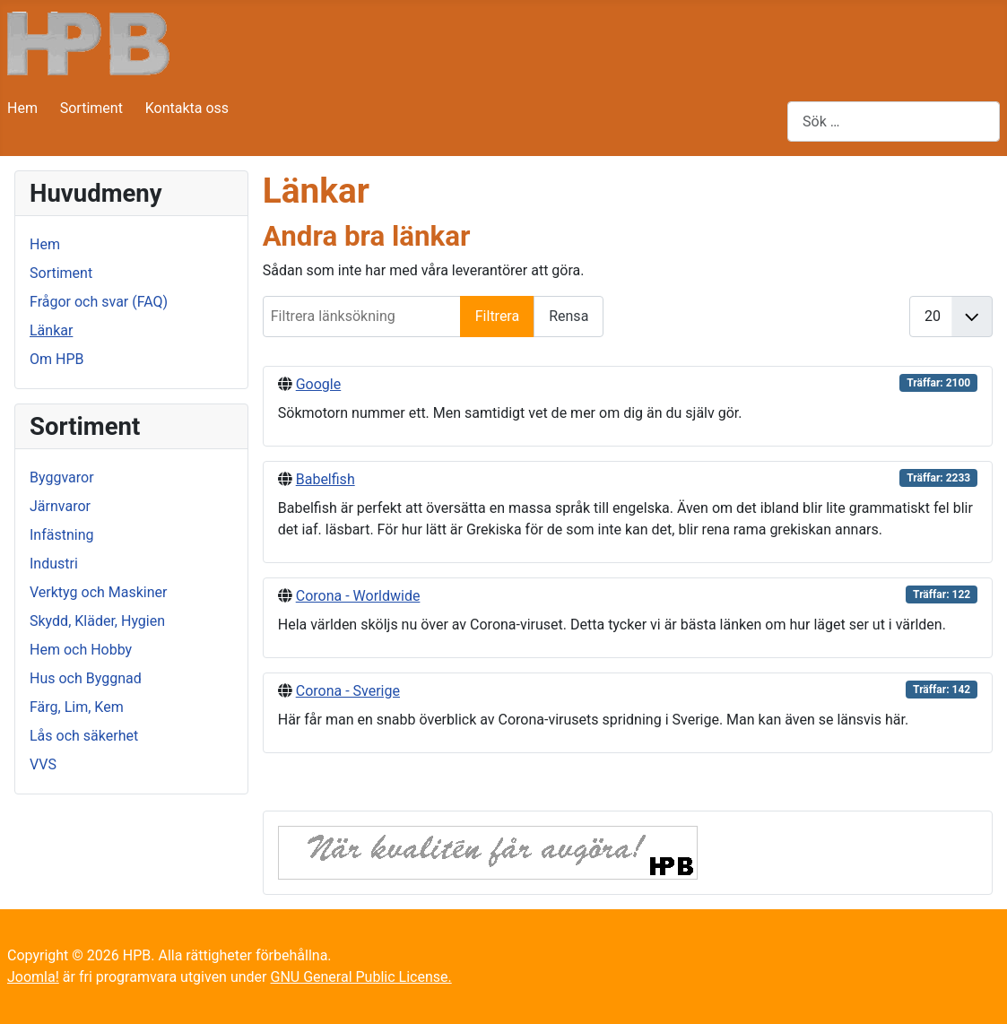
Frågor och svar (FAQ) (99, 301)
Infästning (62, 534)
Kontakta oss (187, 108)
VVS (43, 764)
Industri (54, 563)
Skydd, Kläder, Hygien (97, 620)
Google (319, 384)
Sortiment (91, 108)
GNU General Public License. (360, 976)
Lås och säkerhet (84, 735)
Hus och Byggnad (86, 678)
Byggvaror (62, 477)
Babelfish (325, 479)
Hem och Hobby (81, 649)
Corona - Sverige (348, 690)
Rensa (568, 316)
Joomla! (33, 976)
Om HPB (56, 359)
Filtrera (497, 316)
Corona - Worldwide (358, 595)
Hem (22, 108)
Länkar (51, 330)
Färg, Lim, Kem (77, 707)
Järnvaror (60, 506)
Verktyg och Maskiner (98, 592)
